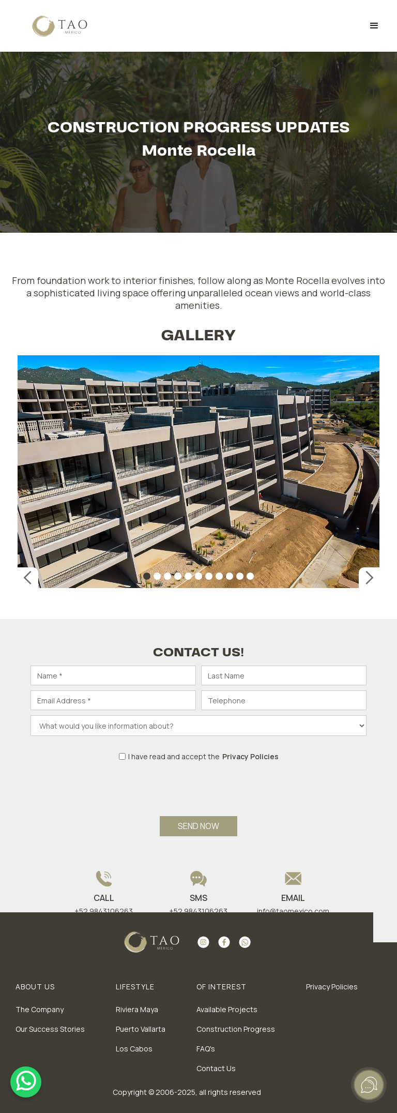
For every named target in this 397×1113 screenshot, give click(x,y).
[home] (52, 26)
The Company (40, 1009)
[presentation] (198, 784)
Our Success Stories (50, 1029)
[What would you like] (198, 725)
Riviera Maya (137, 1009)
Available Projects (226, 1009)
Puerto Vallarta (140, 1029)
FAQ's (205, 1049)
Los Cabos (134, 1049)
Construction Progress (235, 1029)
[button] (374, 25)
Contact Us (216, 1068)
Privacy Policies (332, 986)
